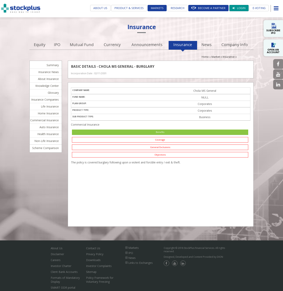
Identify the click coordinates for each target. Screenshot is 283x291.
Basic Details (245, 56)
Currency (112, 44)
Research (177, 8)
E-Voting (259, 8)
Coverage (160, 139)
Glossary (53, 93)
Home (205, 56)
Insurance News (48, 72)
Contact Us (93, 248)
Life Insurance (50, 106)
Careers (56, 260)
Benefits (160, 132)
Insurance (182, 44)
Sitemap (91, 272)
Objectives (160, 154)
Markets (157, 8)
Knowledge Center (47, 86)
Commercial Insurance (44, 120)
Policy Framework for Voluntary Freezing (99, 280)
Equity (39, 44)
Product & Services (129, 8)
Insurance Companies (45, 99)
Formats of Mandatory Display (65, 280)
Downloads (93, 260)
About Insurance (48, 79)
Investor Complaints (99, 266)
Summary (53, 65)
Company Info (234, 44)
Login (238, 8)
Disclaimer (57, 254)
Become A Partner (208, 8)
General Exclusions (160, 147)
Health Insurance (48, 134)
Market (215, 56)
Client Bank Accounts (64, 272)
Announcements (147, 44)
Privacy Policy (94, 254)
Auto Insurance (49, 127)
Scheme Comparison (45, 148)
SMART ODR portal (63, 287)
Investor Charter (61, 266)
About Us (100, 8)
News (206, 44)
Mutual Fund (82, 44)
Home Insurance (48, 113)
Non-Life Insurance (46, 141)
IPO (57, 44)
